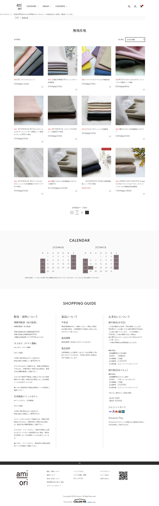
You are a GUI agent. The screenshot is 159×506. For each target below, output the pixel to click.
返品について (51, 475)
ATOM (80, 478)
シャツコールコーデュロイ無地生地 (95, 80)
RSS (74, 478)
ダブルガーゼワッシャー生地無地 (95, 129)
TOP (17, 18)
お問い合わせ (104, 478)
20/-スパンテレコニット (24, 80)
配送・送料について (53, 471)
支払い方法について (53, 478)
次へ (87, 212)
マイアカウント (105, 471)
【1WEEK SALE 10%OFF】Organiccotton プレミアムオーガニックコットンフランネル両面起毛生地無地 (130, 184)
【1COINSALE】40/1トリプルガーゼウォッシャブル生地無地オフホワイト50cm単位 (28, 184)
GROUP (46, 6)
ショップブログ (78, 471)
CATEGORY (31, 6)
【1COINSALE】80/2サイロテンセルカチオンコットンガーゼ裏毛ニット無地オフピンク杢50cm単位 (28, 131)
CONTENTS (60, 6)
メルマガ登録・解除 (79, 475)
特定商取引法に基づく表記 (55, 482)
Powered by (79, 501)
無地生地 (25, 18)
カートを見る (104, 475)
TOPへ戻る (79, 463)
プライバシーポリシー (54, 485)
